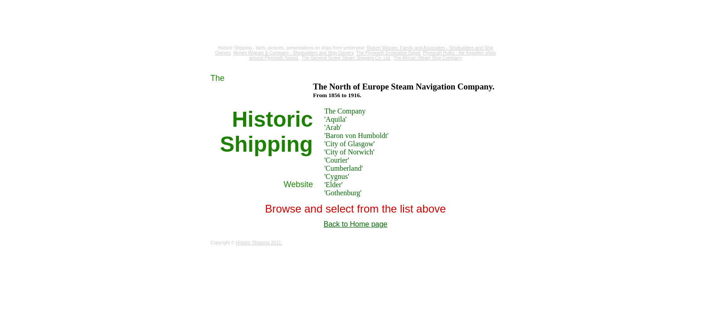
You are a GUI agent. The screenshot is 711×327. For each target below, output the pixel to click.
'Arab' (332, 127)
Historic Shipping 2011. (259, 242)
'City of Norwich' (349, 152)
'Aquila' (335, 119)
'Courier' (336, 160)
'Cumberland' (343, 168)
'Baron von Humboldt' (356, 135)
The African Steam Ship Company (428, 57)
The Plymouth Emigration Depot (388, 52)
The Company (344, 111)
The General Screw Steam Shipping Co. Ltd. (346, 57)
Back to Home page (356, 224)
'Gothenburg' (342, 193)
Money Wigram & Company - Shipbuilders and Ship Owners (294, 52)
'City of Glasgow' (349, 144)
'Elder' (333, 184)
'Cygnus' (336, 176)
